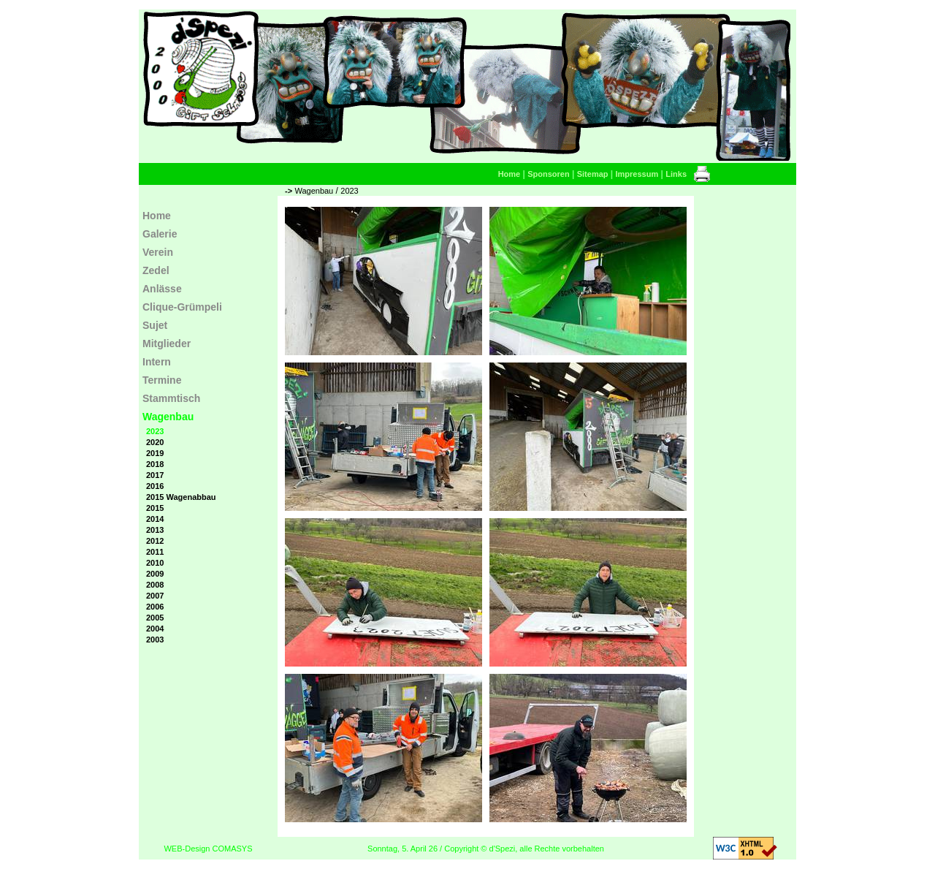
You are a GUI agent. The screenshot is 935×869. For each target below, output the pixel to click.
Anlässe (162, 289)
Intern (156, 362)
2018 (155, 464)
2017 (155, 475)
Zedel (155, 270)
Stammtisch (171, 398)
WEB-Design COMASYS (208, 848)
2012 (155, 540)
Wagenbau (313, 190)
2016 (155, 486)
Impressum (637, 174)
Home (509, 174)
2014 (155, 519)
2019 (155, 453)
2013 (155, 529)
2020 (155, 442)
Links (676, 174)
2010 (155, 562)
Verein (157, 252)
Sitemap (592, 174)
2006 (155, 606)
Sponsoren (548, 174)
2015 (155, 508)
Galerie (159, 234)
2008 (155, 584)
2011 (155, 551)
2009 (155, 573)
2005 (155, 617)
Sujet (154, 325)
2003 (155, 639)
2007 (155, 595)
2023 (349, 190)
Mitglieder (166, 343)
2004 (155, 628)
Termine (161, 380)
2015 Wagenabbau (181, 497)
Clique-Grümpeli (182, 307)
